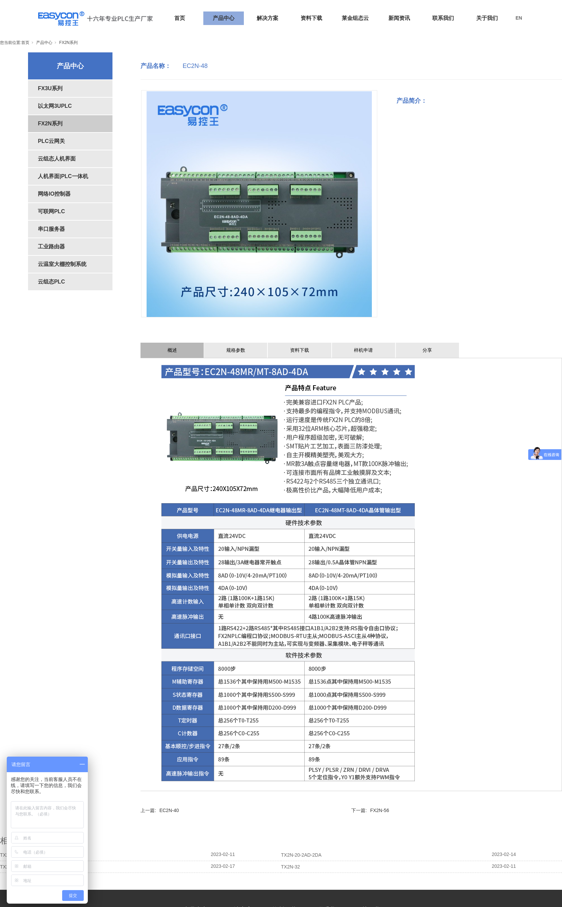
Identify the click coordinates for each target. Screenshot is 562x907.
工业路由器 (51, 246)
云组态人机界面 (57, 159)
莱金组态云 (355, 18)
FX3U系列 (50, 88)
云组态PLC (51, 282)
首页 (179, 18)
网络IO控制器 (54, 194)
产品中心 (223, 18)
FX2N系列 (68, 42)
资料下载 (311, 18)
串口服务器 (51, 229)
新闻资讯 (399, 18)
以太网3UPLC (55, 106)
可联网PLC (51, 211)
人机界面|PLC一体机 (63, 176)
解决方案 (267, 18)
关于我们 (487, 18)
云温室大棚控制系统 (62, 264)
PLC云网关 (51, 141)
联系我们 (443, 18)
